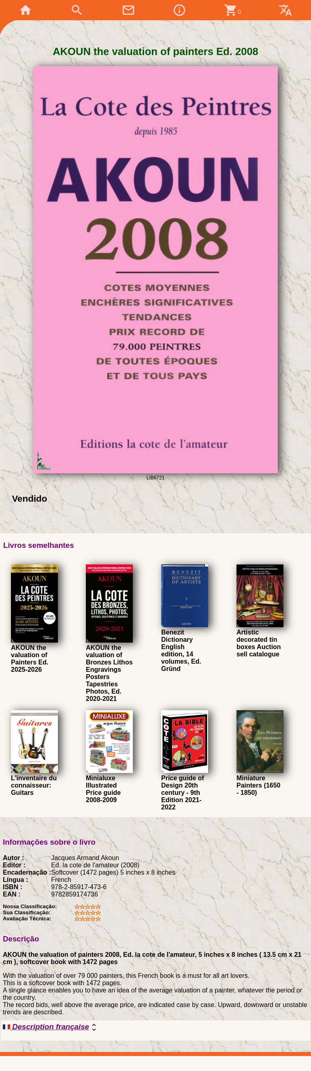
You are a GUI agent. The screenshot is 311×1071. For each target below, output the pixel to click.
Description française (51, 1027)
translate (285, 10)
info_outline (179, 10)
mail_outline (128, 10)
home (25, 10)
